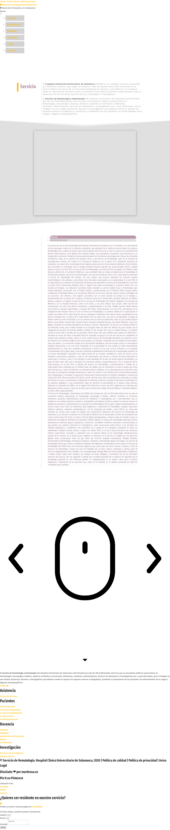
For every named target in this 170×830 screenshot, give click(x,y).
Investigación (13, 24)
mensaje (4, 824)
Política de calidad (114, 761)
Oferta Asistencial (58, 240)
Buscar (3, 11)
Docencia (11, 18)
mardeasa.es (29, 772)
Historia (53, 237)
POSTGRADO (37, 807)
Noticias (11, 50)
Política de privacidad (143, 761)
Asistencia (12, 37)
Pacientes (12, 31)
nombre (3, 815)
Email (2, 819)
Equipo (10, 44)
